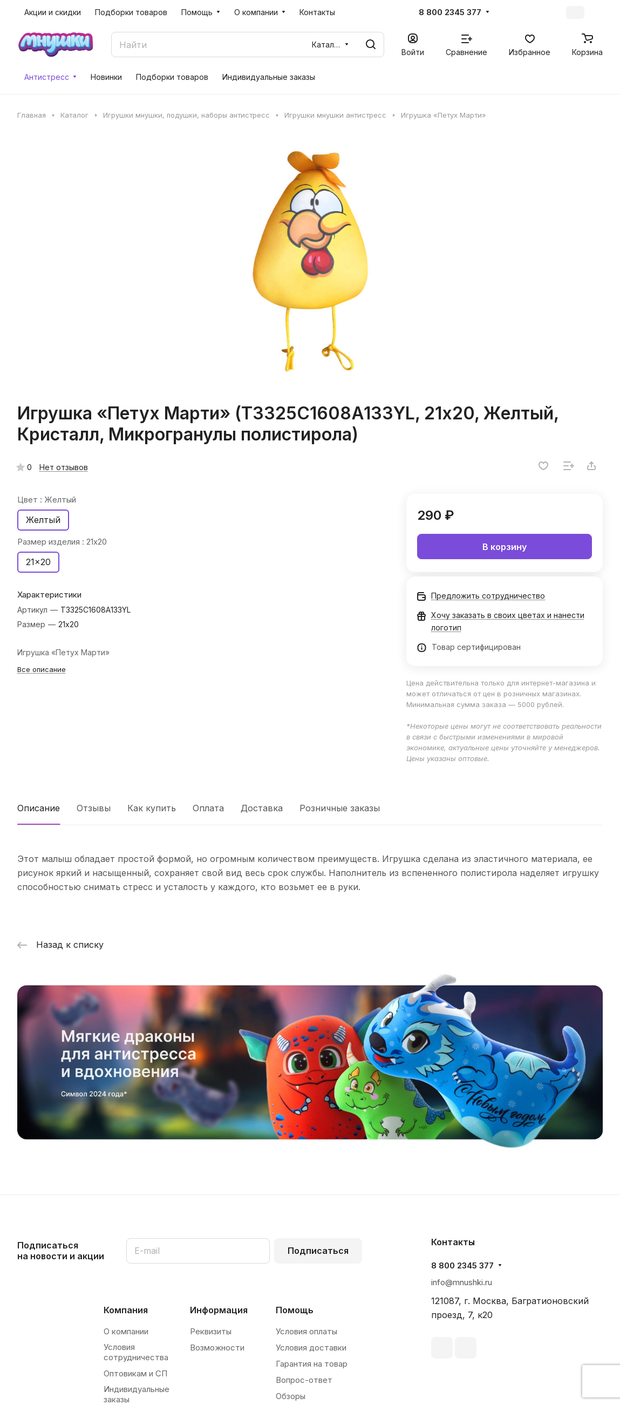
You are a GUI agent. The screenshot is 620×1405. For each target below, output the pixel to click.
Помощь (295, 1310)
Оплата (208, 808)
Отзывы (94, 808)
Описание (38, 808)
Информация (219, 1310)
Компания (126, 1310)
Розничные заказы (339, 808)
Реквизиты (210, 1331)
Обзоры (290, 1396)
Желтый (43, 519)
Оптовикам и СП (135, 1373)
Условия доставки (311, 1347)
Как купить (151, 808)
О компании (126, 1331)
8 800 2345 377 (450, 12)
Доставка (262, 808)
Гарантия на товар (312, 1364)
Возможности (217, 1347)
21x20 (38, 561)
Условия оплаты (306, 1331)
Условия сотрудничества (136, 1352)
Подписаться (318, 1250)
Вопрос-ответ (304, 1380)
